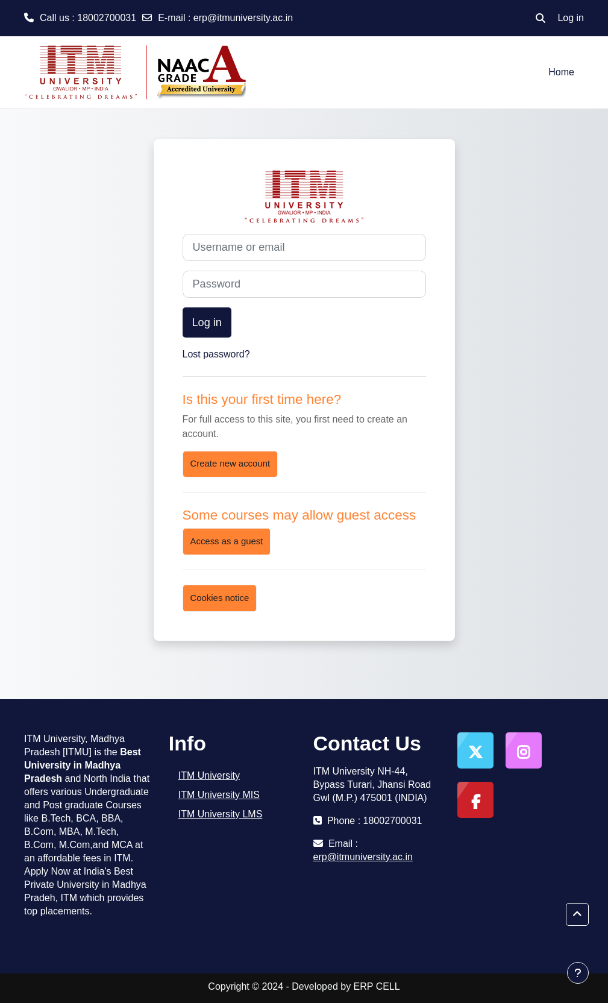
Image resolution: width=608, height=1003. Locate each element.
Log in (570, 18)
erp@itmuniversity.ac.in (243, 18)
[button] (540, 18)
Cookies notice (219, 598)
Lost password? (216, 354)
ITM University (209, 775)
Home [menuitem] (561, 72)
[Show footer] (578, 973)
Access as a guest (226, 541)
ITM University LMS (220, 814)
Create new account (230, 463)
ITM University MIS (219, 795)
